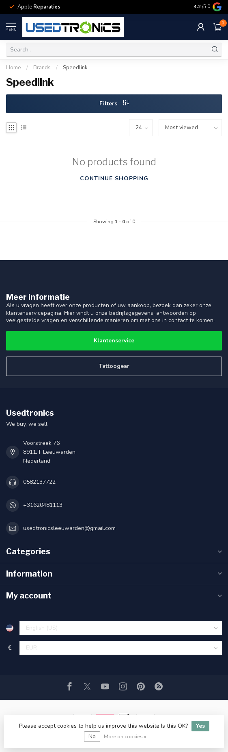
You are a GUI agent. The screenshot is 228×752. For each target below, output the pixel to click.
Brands (42, 67)
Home (13, 67)
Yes (200, 726)
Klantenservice (114, 340)
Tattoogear (114, 366)
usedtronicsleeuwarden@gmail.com (69, 528)
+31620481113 (42, 505)
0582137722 (39, 482)
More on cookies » (125, 736)
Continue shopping (114, 178)
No (92, 736)
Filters (114, 103)
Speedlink (75, 67)
